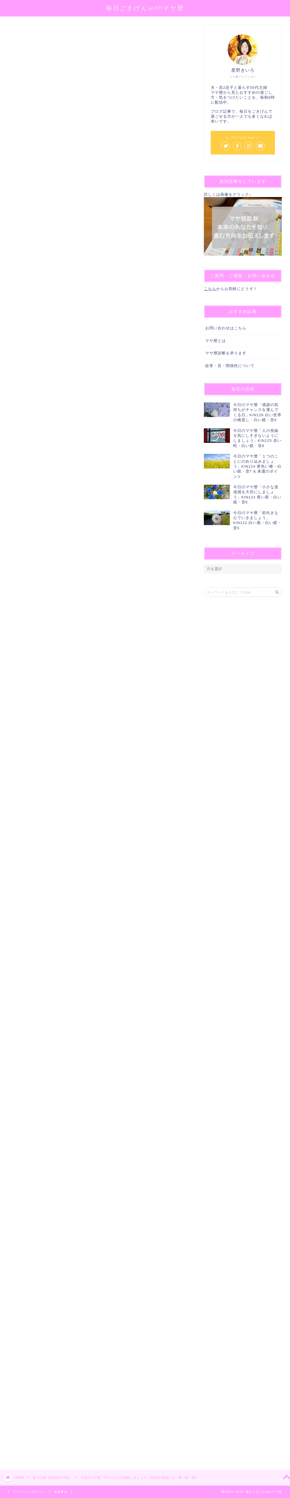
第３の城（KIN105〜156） (29, 32)
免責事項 (60, 1491)
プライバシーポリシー (29, 1491)
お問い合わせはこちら (225, 328)
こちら (210, 289)
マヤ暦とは (215, 341)
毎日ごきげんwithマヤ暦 (145, 8)
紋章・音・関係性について (230, 366)
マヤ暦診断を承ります (225, 353)
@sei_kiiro (93, 95)
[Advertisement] (97, 1252)
